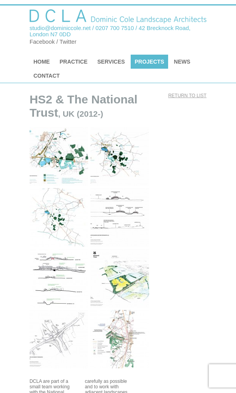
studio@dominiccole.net (60, 28)
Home (42, 62)
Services (111, 62)
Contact (47, 76)
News (182, 62)
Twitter (67, 42)
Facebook (42, 42)
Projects (149, 62)
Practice (74, 62)
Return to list (187, 95)
